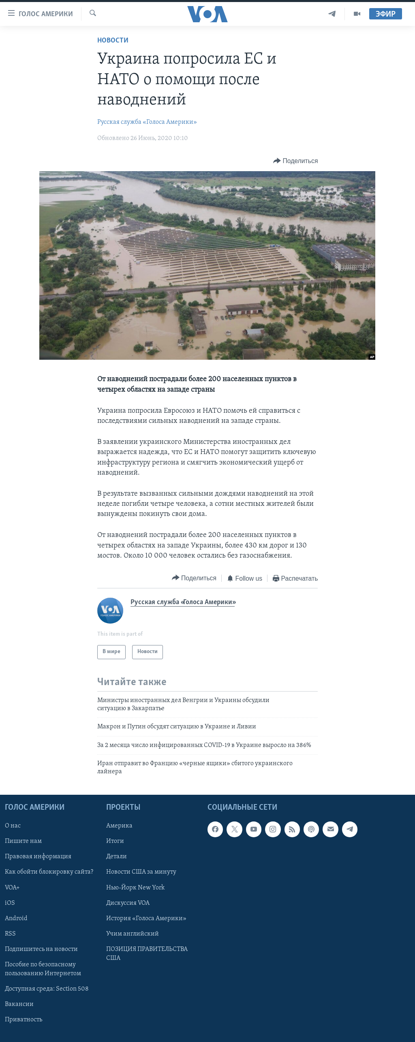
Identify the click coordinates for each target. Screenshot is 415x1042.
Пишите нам (23, 841)
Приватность (23, 1020)
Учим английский (132, 934)
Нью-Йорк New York (135, 887)
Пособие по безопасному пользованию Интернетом (43, 969)
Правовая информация (38, 856)
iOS (10, 903)
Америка (119, 826)
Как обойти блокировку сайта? (49, 872)
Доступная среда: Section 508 (47, 989)
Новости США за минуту (141, 872)
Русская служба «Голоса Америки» (147, 122)
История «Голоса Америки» (146, 918)
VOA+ (12, 887)
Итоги (115, 841)
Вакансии (19, 1004)
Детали (116, 856)
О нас (13, 826)
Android (16, 918)
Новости (112, 41)
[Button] (295, 161)
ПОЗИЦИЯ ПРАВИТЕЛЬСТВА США (147, 953)
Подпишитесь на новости (41, 949)
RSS (10, 934)
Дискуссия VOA (128, 903)
